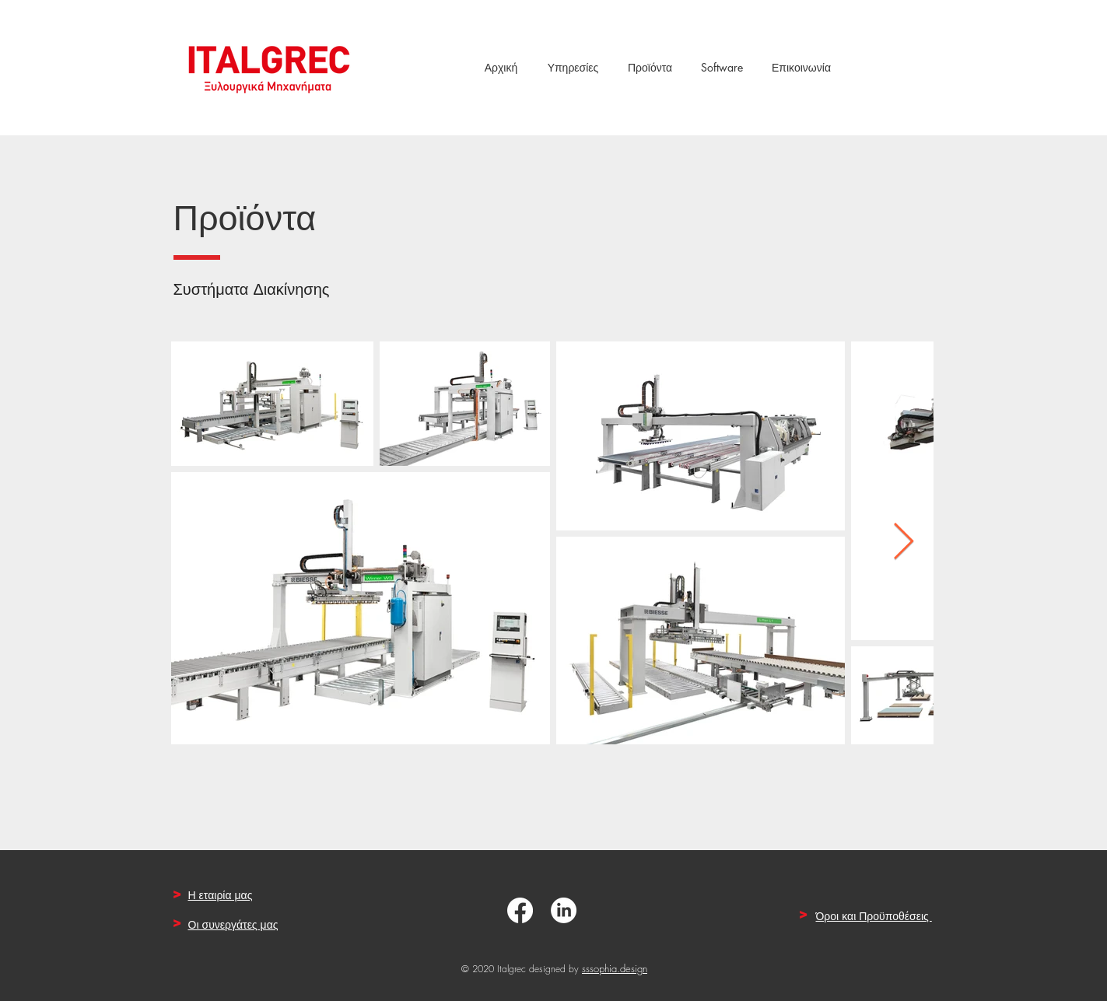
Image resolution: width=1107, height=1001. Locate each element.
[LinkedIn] (563, 910)
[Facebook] (520, 910)
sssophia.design (614, 968)
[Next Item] (904, 543)
